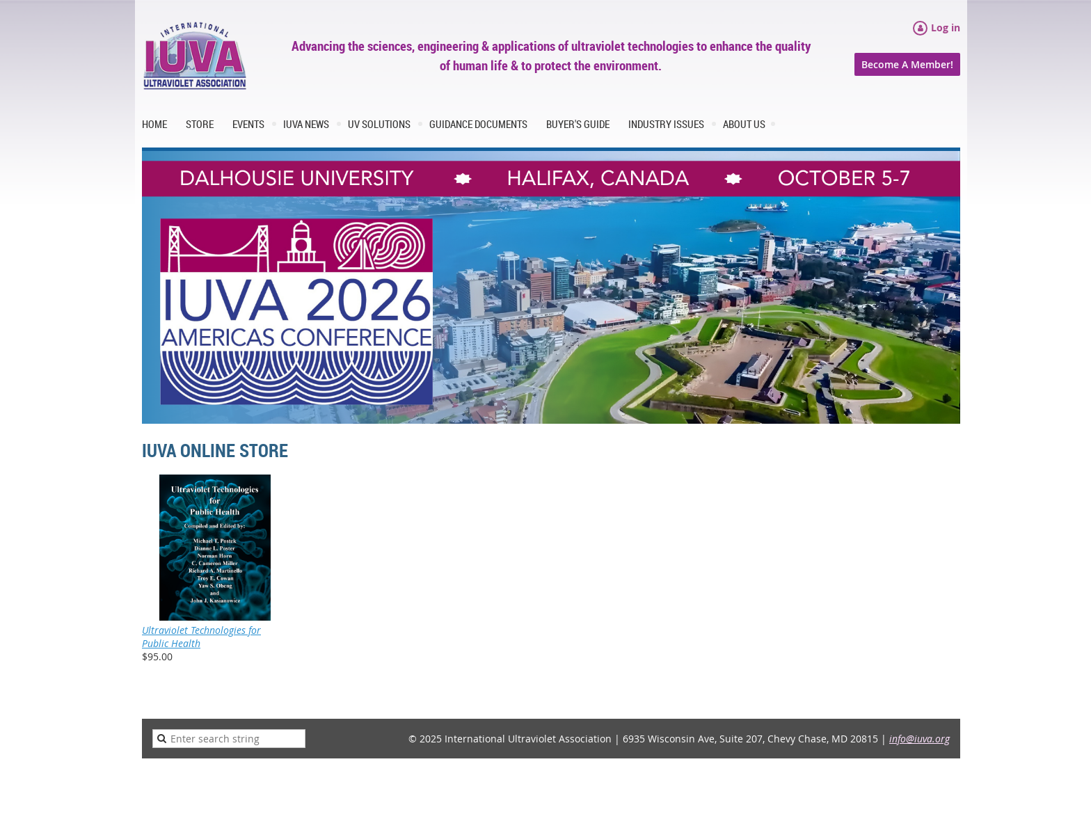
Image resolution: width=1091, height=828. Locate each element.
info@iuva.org (919, 738)
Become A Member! (907, 64)
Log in (945, 27)
